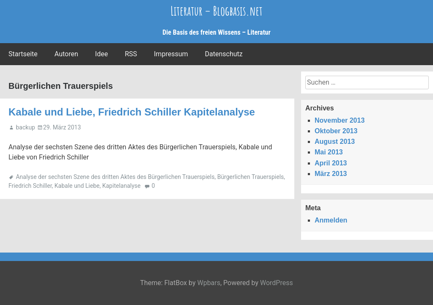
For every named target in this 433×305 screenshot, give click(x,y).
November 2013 (339, 120)
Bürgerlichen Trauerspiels (250, 176)
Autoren (66, 54)
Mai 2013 (329, 152)
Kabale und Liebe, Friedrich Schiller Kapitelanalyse (131, 112)
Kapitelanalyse (121, 185)
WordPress (276, 283)
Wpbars (208, 283)
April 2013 (331, 163)
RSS (131, 54)
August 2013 (335, 141)
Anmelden (331, 220)
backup (25, 127)
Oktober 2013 (336, 131)
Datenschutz (224, 54)
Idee (101, 54)
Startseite (23, 54)
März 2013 (331, 173)
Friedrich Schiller (30, 185)
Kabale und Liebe (77, 185)
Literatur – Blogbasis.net (216, 11)
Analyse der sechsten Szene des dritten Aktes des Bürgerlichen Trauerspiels (115, 176)
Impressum (171, 54)
